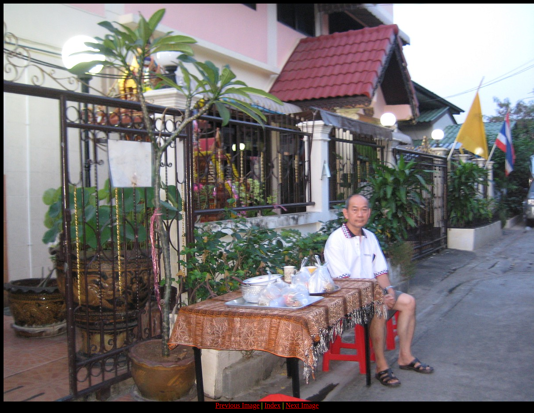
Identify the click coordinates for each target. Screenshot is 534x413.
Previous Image (237, 405)
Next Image (302, 405)
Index (272, 405)
